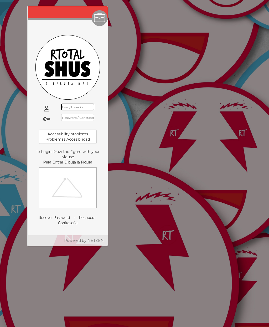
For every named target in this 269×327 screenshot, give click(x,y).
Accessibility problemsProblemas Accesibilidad (67, 137)
